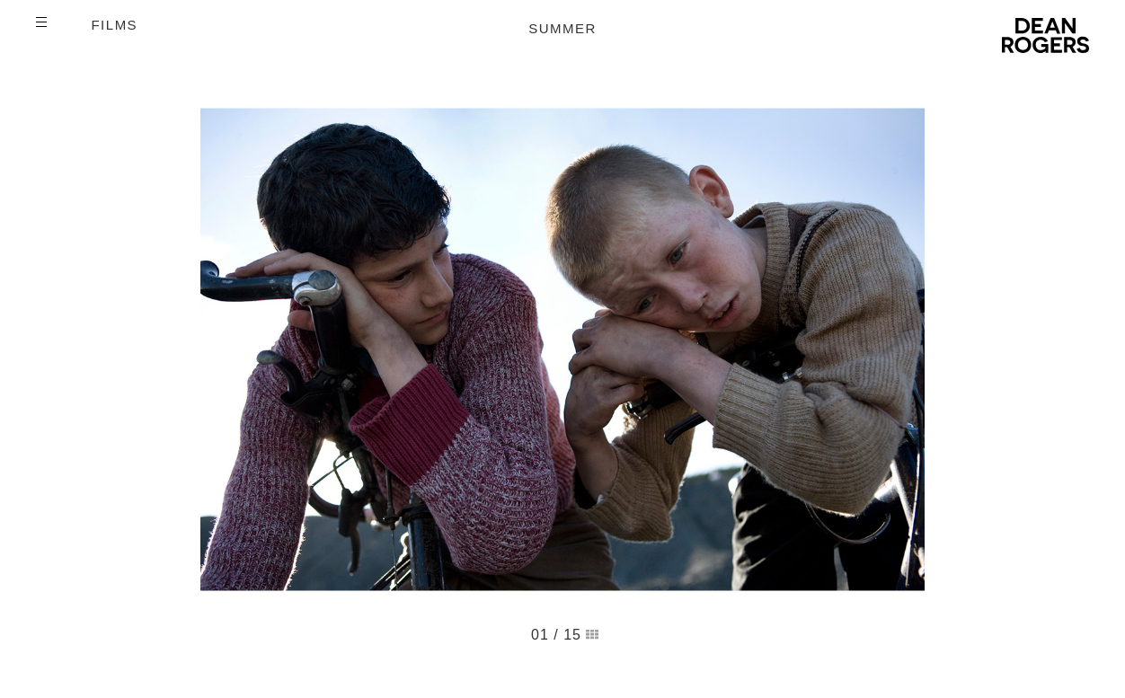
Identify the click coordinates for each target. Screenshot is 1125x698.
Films (114, 24)
